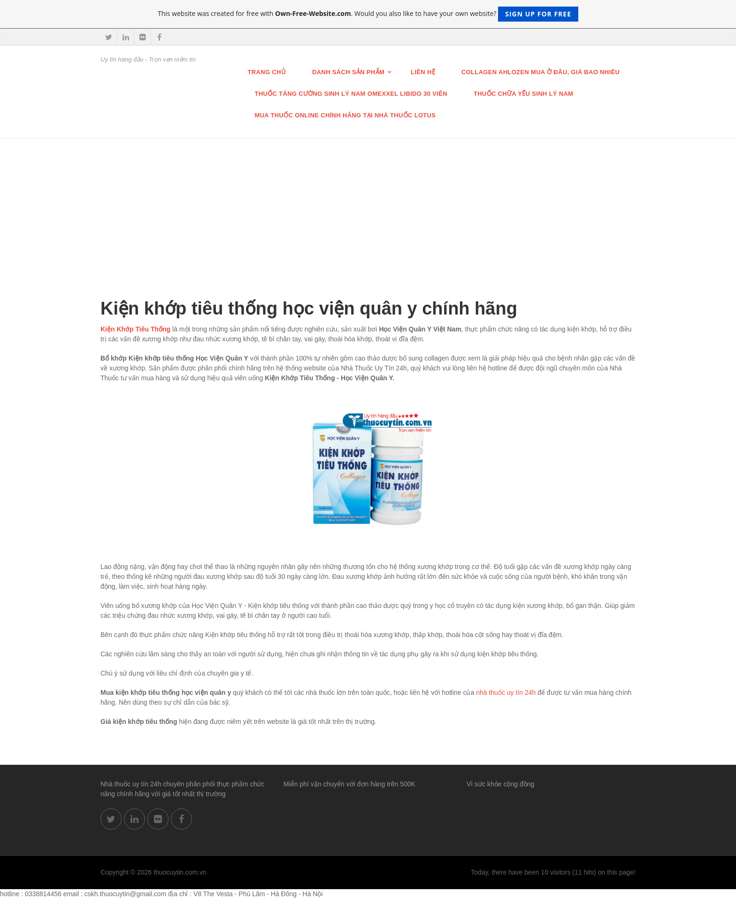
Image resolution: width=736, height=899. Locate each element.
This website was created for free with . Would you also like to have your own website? (368, 14)
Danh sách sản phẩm (348, 72)
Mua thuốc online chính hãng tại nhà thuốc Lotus (345, 115)
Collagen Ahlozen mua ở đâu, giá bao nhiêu (540, 72)
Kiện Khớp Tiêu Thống (135, 329)
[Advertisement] (368, 209)
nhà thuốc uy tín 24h (506, 692)
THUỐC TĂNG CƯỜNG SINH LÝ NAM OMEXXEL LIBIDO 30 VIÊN (351, 93)
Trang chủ (267, 72)
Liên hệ (423, 72)
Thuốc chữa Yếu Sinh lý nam (523, 93)
